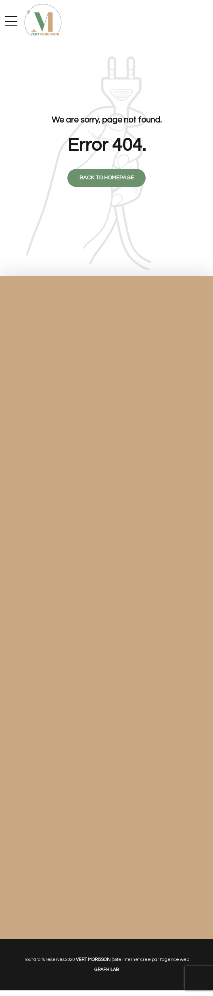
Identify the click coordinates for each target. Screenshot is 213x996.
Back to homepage (106, 178)
